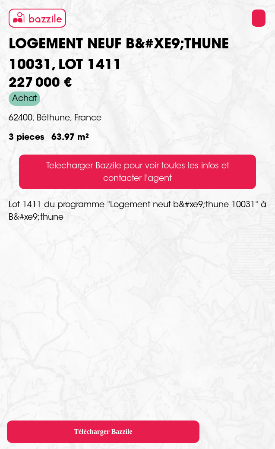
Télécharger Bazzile (103, 431)
